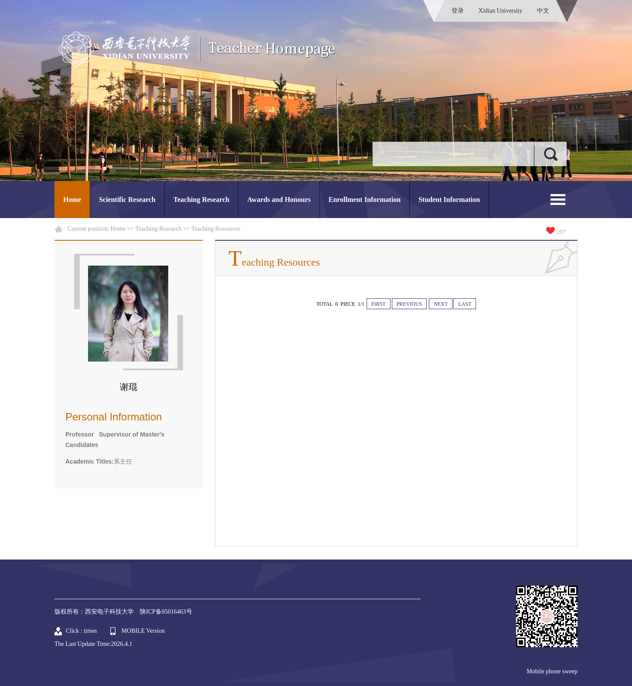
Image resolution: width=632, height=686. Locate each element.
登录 (458, 10)
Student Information (449, 199)
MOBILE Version (143, 631)
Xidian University (501, 10)
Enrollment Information (365, 199)
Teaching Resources (215, 228)
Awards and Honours (279, 199)
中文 (543, 10)
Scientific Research (127, 199)
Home (72, 199)
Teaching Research (201, 199)
